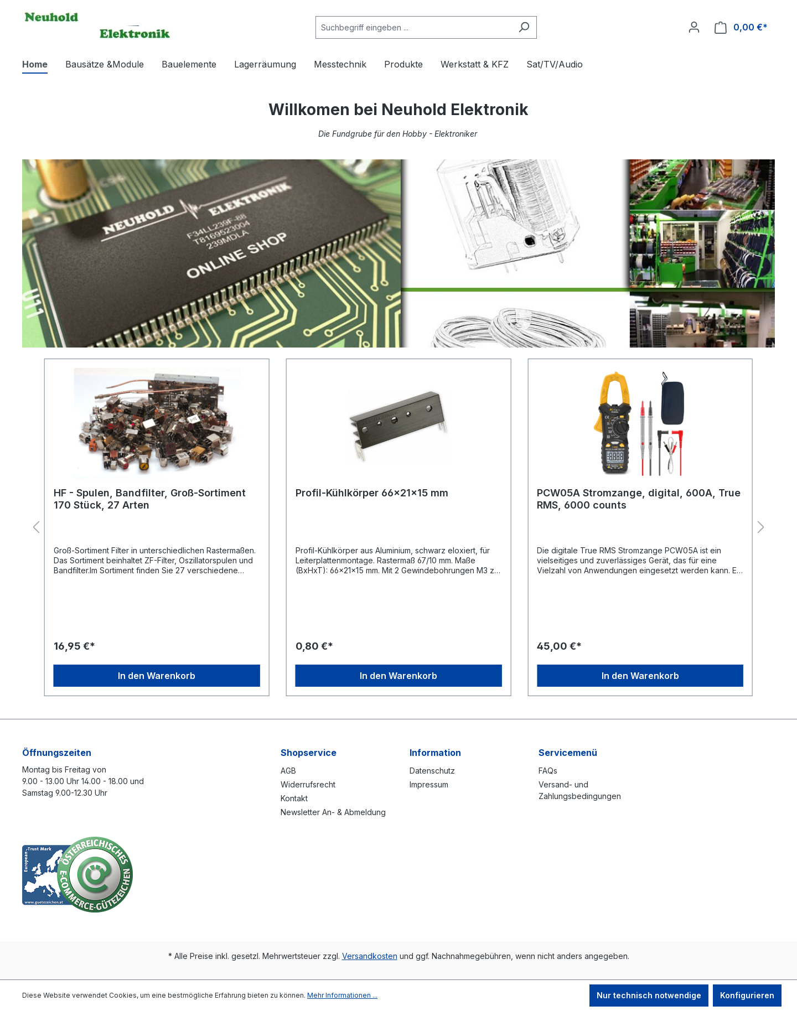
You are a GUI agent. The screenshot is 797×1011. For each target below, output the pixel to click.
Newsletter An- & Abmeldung (333, 812)
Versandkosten (369, 956)
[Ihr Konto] (694, 27)
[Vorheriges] (36, 528)
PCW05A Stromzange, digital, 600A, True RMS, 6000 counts (639, 499)
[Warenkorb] (741, 27)
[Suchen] (524, 27)
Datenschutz (432, 770)
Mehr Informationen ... (342, 995)
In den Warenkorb (156, 675)
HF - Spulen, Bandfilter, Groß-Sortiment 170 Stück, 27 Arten (150, 499)
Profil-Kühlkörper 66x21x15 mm (372, 493)
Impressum (429, 784)
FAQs (548, 770)
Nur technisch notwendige (649, 995)
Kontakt (294, 798)
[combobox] (413, 27)
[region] (398, 528)
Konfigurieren (747, 995)
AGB (288, 770)
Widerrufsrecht (308, 784)
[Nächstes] (761, 528)
